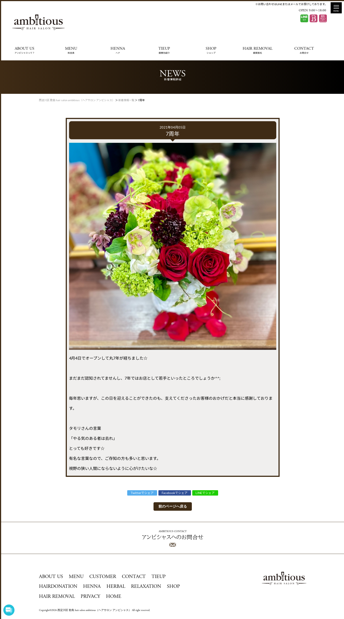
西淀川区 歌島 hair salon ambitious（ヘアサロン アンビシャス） (94, 610)
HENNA (118, 50)
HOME (113, 596)
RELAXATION (146, 586)
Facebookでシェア (175, 493)
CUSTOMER (102, 576)
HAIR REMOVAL (257, 50)
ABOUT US (24, 50)
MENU (71, 50)
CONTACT (304, 50)
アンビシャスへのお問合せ (172, 538)
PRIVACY (90, 596)
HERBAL (115, 586)
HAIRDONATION (58, 586)
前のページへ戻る (172, 506)
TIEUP (164, 50)
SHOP (211, 50)
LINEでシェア (205, 493)
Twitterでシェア (142, 493)
